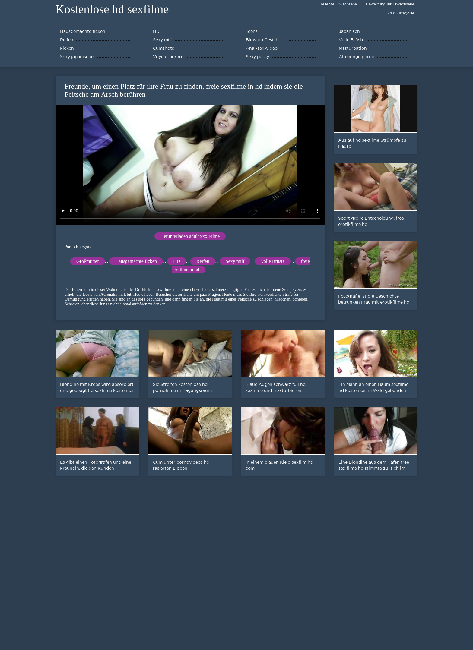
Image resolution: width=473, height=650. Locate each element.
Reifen (202, 261)
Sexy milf (235, 261)
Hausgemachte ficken (136, 261)
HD (176, 261)
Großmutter (87, 261)
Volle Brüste (272, 261)
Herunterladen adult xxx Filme (190, 236)
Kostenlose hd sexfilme (112, 9)
